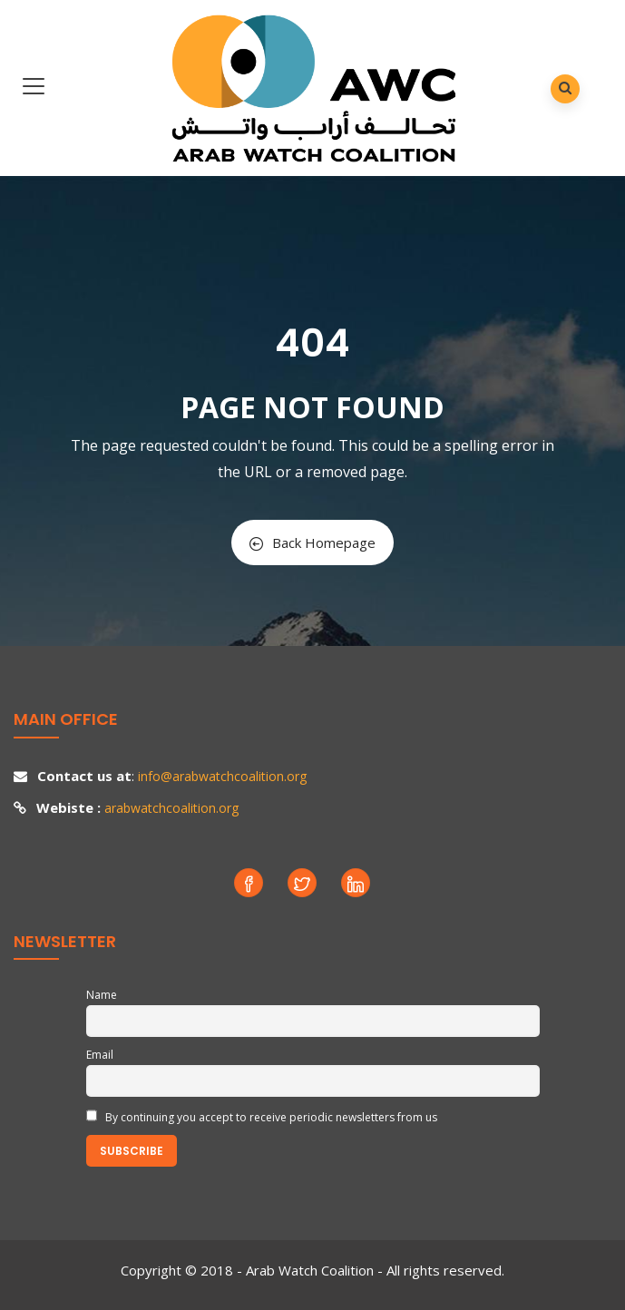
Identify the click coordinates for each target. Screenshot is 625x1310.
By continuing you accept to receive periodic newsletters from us (261, 1117)
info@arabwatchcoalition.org (222, 776)
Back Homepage (312, 542)
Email (99, 1054)
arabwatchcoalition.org (171, 807)
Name (101, 994)
